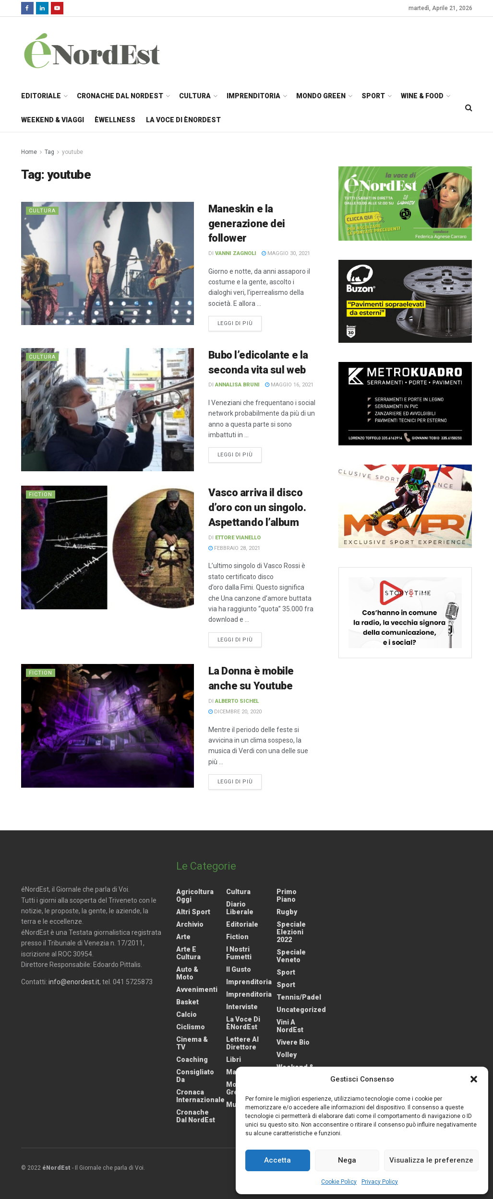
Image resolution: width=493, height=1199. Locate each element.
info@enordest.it (73, 982)
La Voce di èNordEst (183, 120)
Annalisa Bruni (237, 385)
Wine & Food (422, 96)
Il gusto (238, 969)
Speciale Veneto (291, 956)
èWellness (115, 120)
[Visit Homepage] (104, 50)
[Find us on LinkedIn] (42, 8)
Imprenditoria (253, 96)
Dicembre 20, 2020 (235, 712)
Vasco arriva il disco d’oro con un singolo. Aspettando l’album (257, 507)
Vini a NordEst (290, 1026)
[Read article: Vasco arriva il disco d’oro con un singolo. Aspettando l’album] (107, 547)
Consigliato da (195, 1075)
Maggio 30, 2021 (286, 253)
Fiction (40, 494)
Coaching (192, 1059)
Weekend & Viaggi (52, 120)
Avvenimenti (196, 989)
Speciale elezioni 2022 (291, 931)
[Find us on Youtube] (57, 8)
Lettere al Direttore (242, 1043)
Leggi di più (239, 322)
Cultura (195, 96)
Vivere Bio (293, 1042)
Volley (287, 1055)
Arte (183, 937)
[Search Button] (468, 108)
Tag (49, 152)
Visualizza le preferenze (431, 1160)
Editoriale (41, 96)
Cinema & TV (192, 1043)
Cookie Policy (339, 1181)
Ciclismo (190, 1027)
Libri (233, 1059)
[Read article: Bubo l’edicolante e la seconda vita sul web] (107, 409)
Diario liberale (239, 908)
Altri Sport (193, 912)
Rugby (287, 912)
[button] (474, 1079)
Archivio (190, 924)
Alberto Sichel (237, 701)
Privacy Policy (379, 1181)
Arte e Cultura (188, 953)
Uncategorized (301, 1009)
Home (29, 152)
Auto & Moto (187, 973)
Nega (347, 1160)
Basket (187, 1002)
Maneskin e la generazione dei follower (246, 223)
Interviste (242, 1007)
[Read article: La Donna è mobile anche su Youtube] (107, 725)
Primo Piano (287, 895)
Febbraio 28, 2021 (234, 548)
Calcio (186, 1014)
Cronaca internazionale (200, 1096)
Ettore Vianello (238, 538)
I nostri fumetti (239, 953)
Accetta (277, 1160)
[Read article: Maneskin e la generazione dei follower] (107, 263)
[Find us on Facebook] (27, 8)
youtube (72, 152)
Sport (373, 96)
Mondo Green (321, 96)
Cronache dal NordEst (120, 96)
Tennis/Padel (299, 997)
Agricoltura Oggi (195, 895)
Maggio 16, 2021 (289, 385)
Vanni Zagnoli (235, 253)
